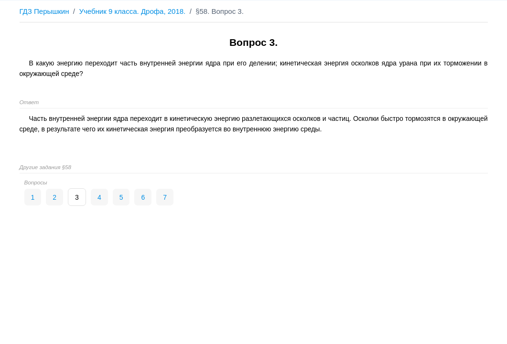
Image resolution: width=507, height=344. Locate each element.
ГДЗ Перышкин (44, 11)
